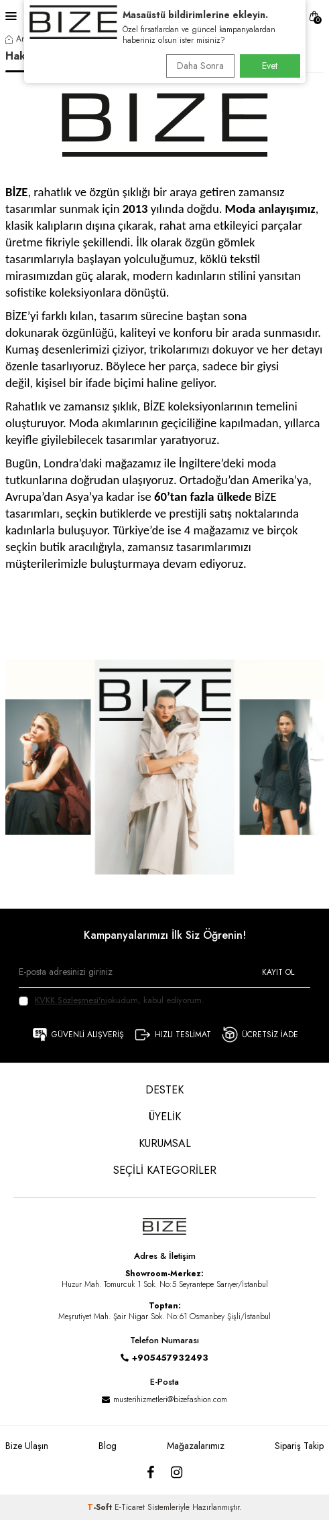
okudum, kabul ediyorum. (111, 1000)
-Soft (101, 1507)
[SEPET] (314, 16)
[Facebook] (150, 1473)
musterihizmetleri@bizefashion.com (170, 1399)
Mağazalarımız (195, 1445)
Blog (107, 1445)
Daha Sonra (200, 65)
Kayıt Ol (278, 972)
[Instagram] (176, 1473)
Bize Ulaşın (26, 1445)
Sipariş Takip (299, 1445)
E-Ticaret (130, 1507)
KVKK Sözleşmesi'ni (71, 1000)
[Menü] (11, 15)
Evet (269, 65)
